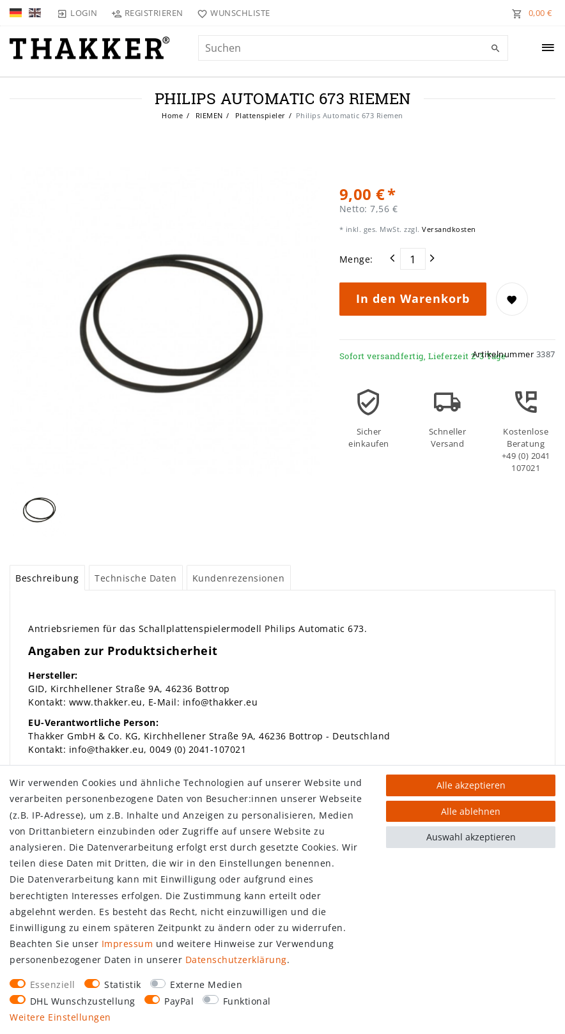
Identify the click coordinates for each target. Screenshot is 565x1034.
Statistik (122, 984)
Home (172, 115)
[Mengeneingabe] (413, 259)
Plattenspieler (259, 115)
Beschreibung (47, 578)
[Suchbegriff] (353, 48)
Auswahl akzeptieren (471, 837)
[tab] (47, 577)
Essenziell (52, 984)
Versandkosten (448, 229)
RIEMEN (208, 115)
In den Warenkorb (413, 298)
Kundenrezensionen (238, 578)
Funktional (247, 1001)
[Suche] (495, 48)
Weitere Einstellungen (60, 1017)
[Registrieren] (147, 13)
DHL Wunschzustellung (82, 1001)
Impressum (127, 944)
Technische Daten (135, 578)
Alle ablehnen (470, 811)
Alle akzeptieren (471, 785)
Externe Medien (206, 984)
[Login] (77, 13)
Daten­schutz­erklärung (236, 959)
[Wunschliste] (231, 13)
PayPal (179, 1001)
